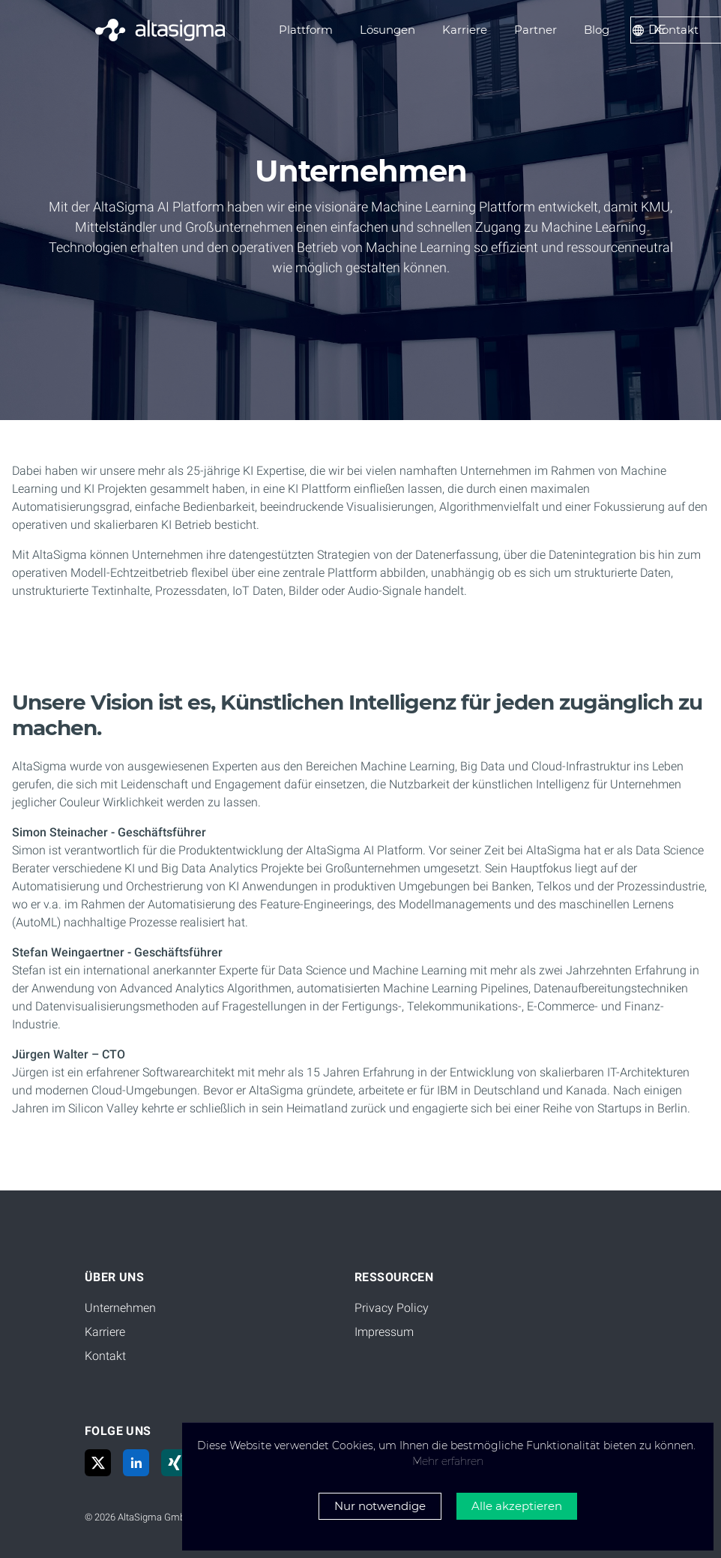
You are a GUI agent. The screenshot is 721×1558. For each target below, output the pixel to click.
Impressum (384, 1332)
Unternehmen (120, 1308)
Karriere (105, 1332)
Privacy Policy (392, 1308)
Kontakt (105, 1356)
